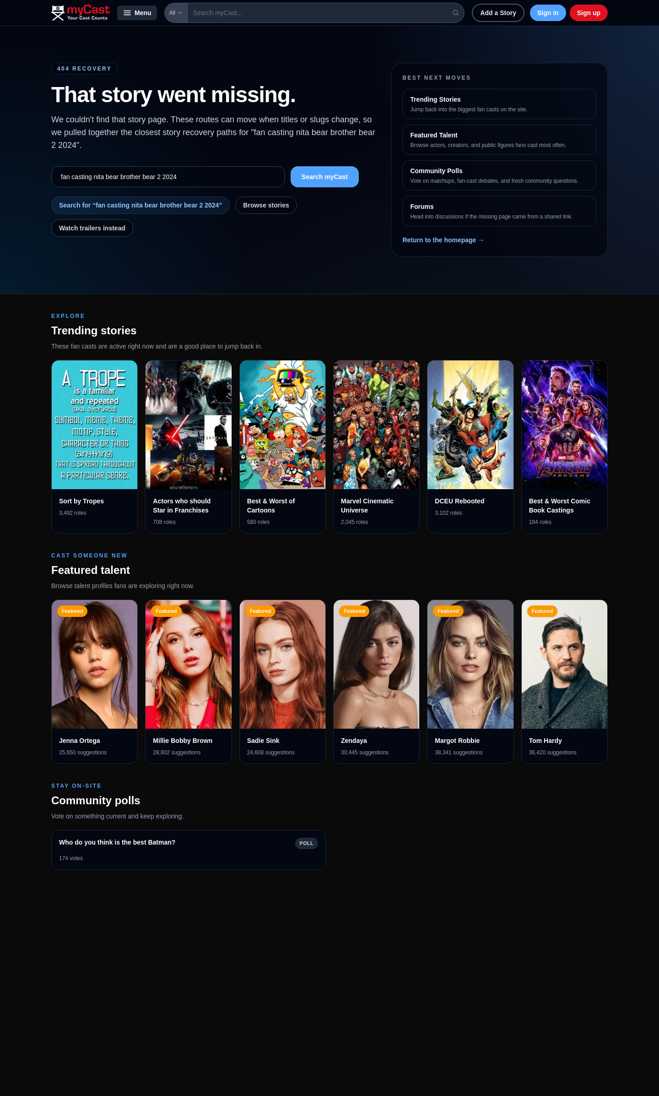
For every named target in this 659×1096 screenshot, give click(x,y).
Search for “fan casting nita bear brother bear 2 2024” (140, 205)
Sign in (548, 12)
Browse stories (266, 205)
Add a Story (498, 12)
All (176, 13)
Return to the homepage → (443, 240)
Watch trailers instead (92, 228)
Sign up (588, 12)
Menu (137, 12)
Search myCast (325, 176)
